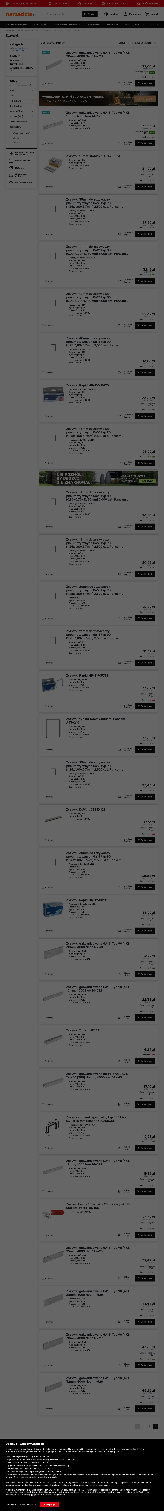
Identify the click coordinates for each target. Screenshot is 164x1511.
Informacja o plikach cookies (43, 1492)
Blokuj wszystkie (28, 1505)
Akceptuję (49, 1505)
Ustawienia (11, 1505)
